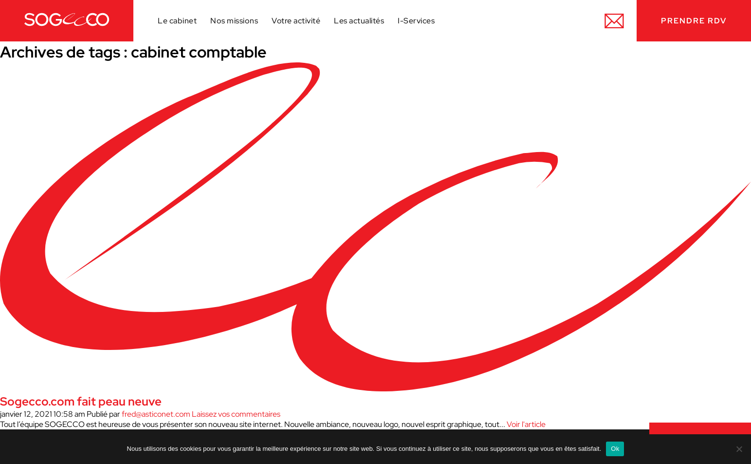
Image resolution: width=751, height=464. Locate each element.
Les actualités (359, 21)
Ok (615, 448)
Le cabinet (177, 21)
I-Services (416, 21)
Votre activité (296, 21)
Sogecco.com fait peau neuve (81, 401)
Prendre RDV (694, 21)
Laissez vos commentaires (236, 414)
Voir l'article (526, 424)
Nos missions (234, 21)
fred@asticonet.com (156, 414)
